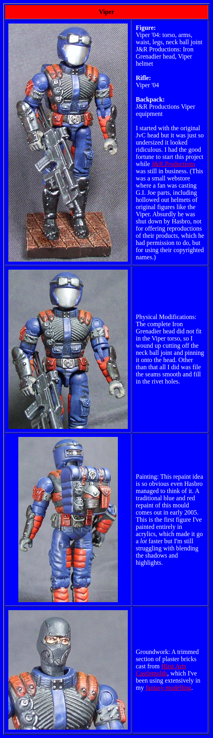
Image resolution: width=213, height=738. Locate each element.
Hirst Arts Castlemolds (161, 670)
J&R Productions (173, 164)
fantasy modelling (168, 687)
